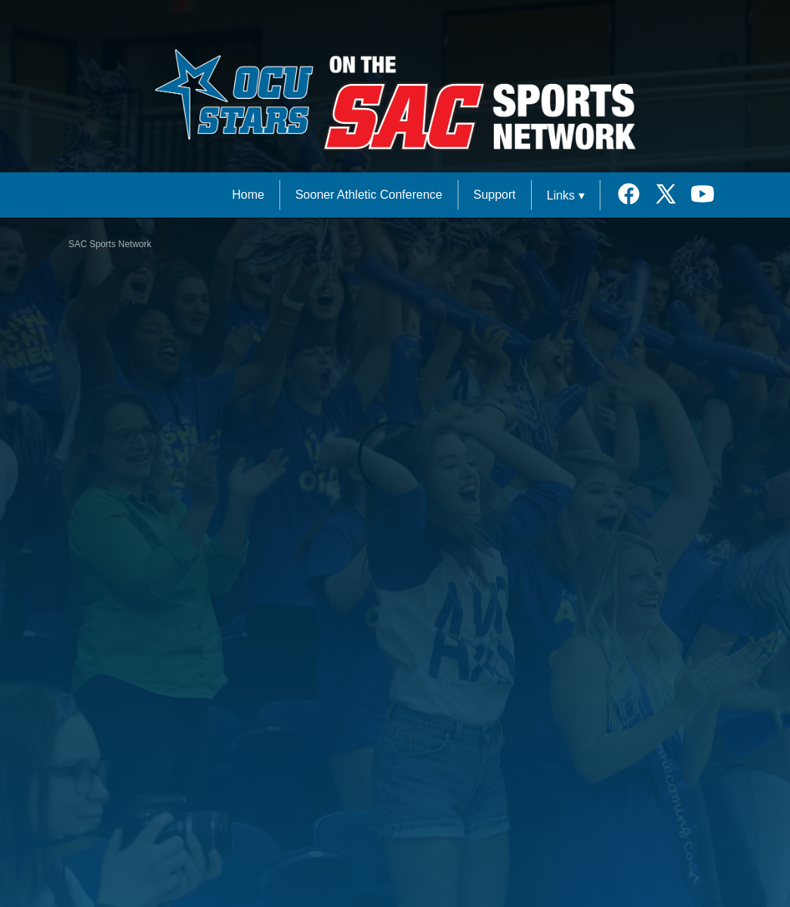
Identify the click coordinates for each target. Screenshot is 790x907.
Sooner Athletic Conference (369, 194)
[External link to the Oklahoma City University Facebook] (634, 195)
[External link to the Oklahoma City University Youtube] (703, 195)
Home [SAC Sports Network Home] (248, 194)
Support (495, 194)
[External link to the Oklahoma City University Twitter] (671, 195)
